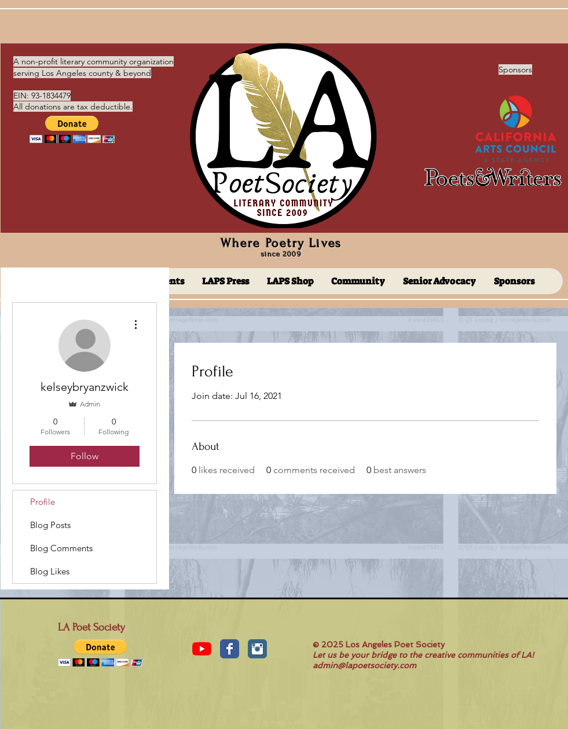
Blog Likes (49, 571)
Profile (42, 501)
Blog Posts (50, 524)
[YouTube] (201, 648)
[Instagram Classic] (257, 648)
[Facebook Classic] (229, 648)
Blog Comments (61, 548)
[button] (72, 129)
